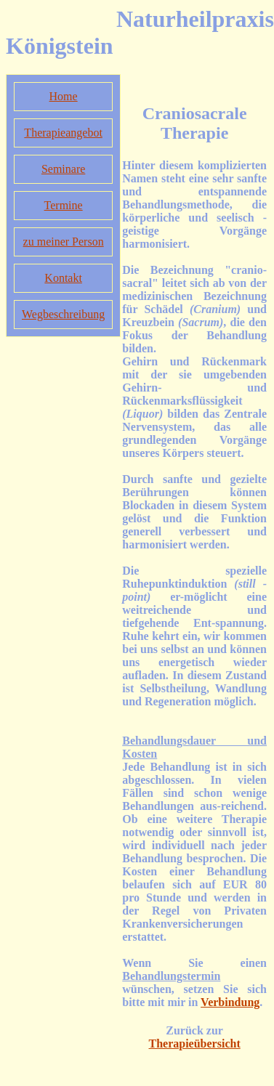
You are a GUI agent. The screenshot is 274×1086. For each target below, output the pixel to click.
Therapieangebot (63, 132)
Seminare (63, 169)
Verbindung (230, 1002)
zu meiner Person (63, 241)
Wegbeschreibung (63, 314)
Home (63, 96)
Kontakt (63, 278)
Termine (63, 205)
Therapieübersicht (195, 1043)
